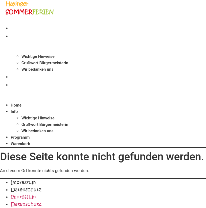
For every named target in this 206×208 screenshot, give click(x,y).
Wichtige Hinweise (38, 56)
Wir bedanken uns (37, 69)
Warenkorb (25, 84)
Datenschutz (26, 190)
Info (16, 36)
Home (18, 28)
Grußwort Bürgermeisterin (44, 62)
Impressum (23, 182)
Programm (24, 76)
